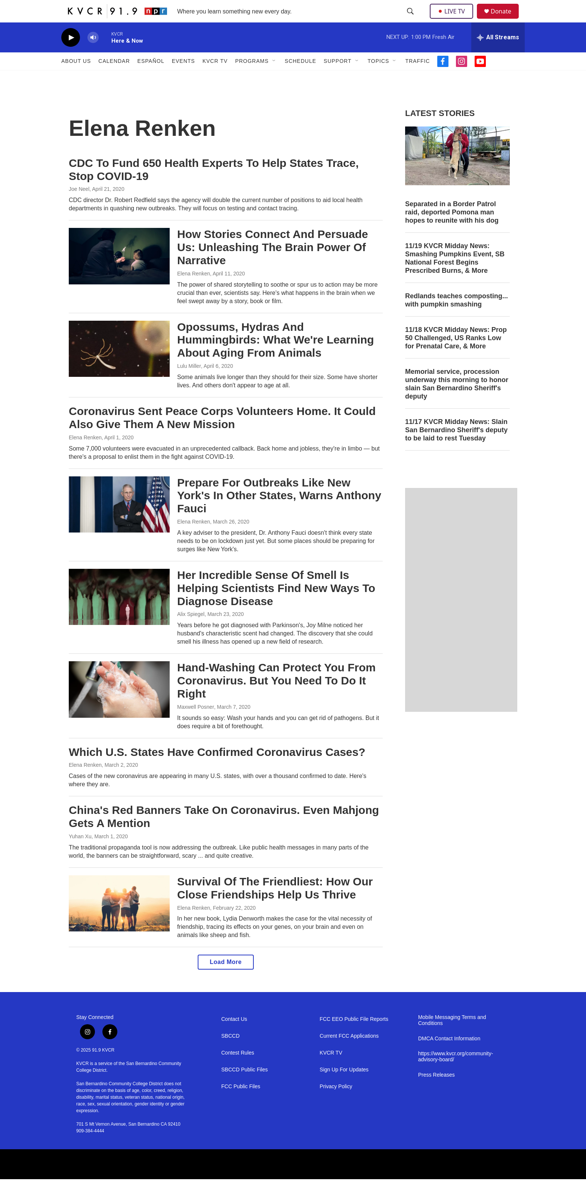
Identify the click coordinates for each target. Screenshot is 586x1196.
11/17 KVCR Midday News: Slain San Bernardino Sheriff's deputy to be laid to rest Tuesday (456, 447)
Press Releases (436, 1092)
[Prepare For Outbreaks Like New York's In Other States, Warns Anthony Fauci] (119, 521)
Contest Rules (237, 1070)
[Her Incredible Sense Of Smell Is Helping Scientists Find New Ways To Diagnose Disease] (119, 614)
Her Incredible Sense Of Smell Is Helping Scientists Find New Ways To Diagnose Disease (276, 605)
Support (337, 78)
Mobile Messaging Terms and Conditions (452, 1037)
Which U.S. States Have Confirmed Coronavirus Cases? (217, 769)
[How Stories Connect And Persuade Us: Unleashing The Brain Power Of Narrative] (119, 273)
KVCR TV (215, 78)
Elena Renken (193, 290)
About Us (76, 78)
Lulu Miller (189, 383)
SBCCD (230, 1053)
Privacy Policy (336, 1103)
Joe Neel (79, 206)
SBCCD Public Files (244, 1086)
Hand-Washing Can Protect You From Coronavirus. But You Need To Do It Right (276, 697)
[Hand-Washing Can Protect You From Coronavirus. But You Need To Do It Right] (119, 706)
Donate (505, 20)
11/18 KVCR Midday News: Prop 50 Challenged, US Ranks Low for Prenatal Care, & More (456, 355)
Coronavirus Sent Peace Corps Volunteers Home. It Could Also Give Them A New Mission (222, 434)
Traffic (417, 78)
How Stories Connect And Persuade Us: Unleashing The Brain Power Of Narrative (272, 264)
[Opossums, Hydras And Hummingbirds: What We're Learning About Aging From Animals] (119, 366)
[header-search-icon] (411, 19)
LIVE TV (453, 19)
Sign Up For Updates (344, 1086)
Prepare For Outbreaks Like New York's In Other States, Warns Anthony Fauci (279, 512)
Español (151, 78)
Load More (225, 979)
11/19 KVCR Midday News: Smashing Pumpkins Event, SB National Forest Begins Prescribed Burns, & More (455, 275)
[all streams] (498, 54)
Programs (252, 78)
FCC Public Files (240, 1103)
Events (183, 78)
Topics (378, 78)
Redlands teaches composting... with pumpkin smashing (456, 317)
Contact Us (234, 1036)
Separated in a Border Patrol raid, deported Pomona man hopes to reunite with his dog (452, 229)
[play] (71, 54)
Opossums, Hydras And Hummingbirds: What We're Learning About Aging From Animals (275, 357)
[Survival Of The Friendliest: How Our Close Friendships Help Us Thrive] (119, 920)
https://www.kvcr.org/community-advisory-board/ (455, 1073)
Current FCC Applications (349, 1053)
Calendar (114, 78)
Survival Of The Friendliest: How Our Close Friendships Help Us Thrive (275, 905)
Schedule (300, 78)
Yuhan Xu (80, 853)
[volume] (93, 54)
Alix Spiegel (190, 631)
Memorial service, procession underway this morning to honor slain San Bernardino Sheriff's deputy (456, 401)
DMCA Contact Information (449, 1055)
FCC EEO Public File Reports (354, 1036)
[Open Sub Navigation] (274, 78)
